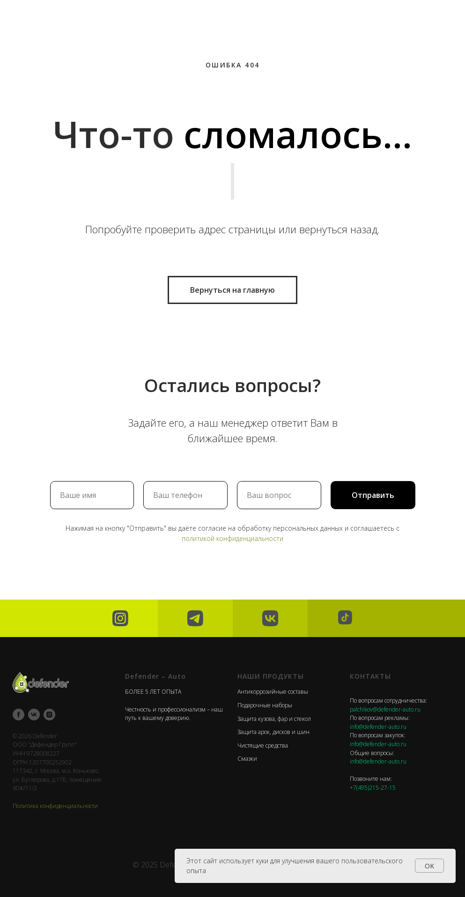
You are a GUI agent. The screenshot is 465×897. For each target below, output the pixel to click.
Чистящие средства (262, 745)
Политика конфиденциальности (55, 806)
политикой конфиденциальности (232, 538)
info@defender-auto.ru (378, 727)
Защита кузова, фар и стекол (274, 719)
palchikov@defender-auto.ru (385, 709)
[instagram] (49, 714)
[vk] (34, 714)
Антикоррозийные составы (272, 692)
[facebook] (18, 714)
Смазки (247, 759)
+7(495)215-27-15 (373, 788)
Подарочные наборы (264, 705)
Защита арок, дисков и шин (273, 732)
